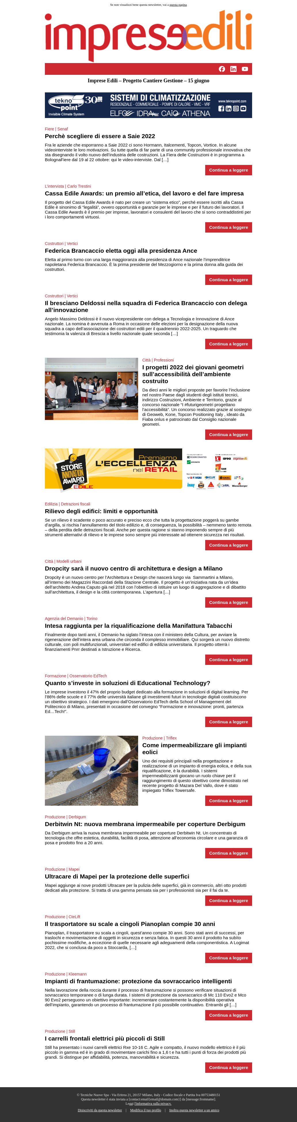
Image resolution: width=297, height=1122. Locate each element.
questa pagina (178, 4)
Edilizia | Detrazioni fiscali (67, 504)
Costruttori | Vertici (61, 243)
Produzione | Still (60, 1031)
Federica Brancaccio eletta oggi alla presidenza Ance (121, 250)
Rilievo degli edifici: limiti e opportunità (101, 511)
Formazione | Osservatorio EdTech (76, 676)
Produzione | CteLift (62, 916)
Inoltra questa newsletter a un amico (194, 1110)
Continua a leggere (228, 170)
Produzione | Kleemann (66, 974)
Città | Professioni (158, 360)
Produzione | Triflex (159, 738)
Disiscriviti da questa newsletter (100, 1110)
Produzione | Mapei (62, 869)
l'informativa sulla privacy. (152, 1104)
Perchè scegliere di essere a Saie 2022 (100, 136)
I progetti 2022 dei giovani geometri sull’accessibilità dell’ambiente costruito (192, 374)
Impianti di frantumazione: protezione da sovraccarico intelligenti (138, 981)
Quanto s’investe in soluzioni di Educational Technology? (127, 683)
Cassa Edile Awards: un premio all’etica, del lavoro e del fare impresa (144, 193)
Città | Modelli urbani (63, 561)
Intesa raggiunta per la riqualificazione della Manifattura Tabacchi (138, 625)
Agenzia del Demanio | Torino (71, 618)
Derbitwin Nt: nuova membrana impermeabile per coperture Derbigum (145, 824)
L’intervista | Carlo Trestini (68, 186)
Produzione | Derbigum (65, 817)
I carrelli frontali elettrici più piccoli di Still (105, 1038)
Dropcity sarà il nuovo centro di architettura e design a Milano (133, 568)
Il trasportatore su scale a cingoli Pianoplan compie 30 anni (130, 924)
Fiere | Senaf (56, 129)
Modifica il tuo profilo (145, 1110)
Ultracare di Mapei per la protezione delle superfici (117, 876)
